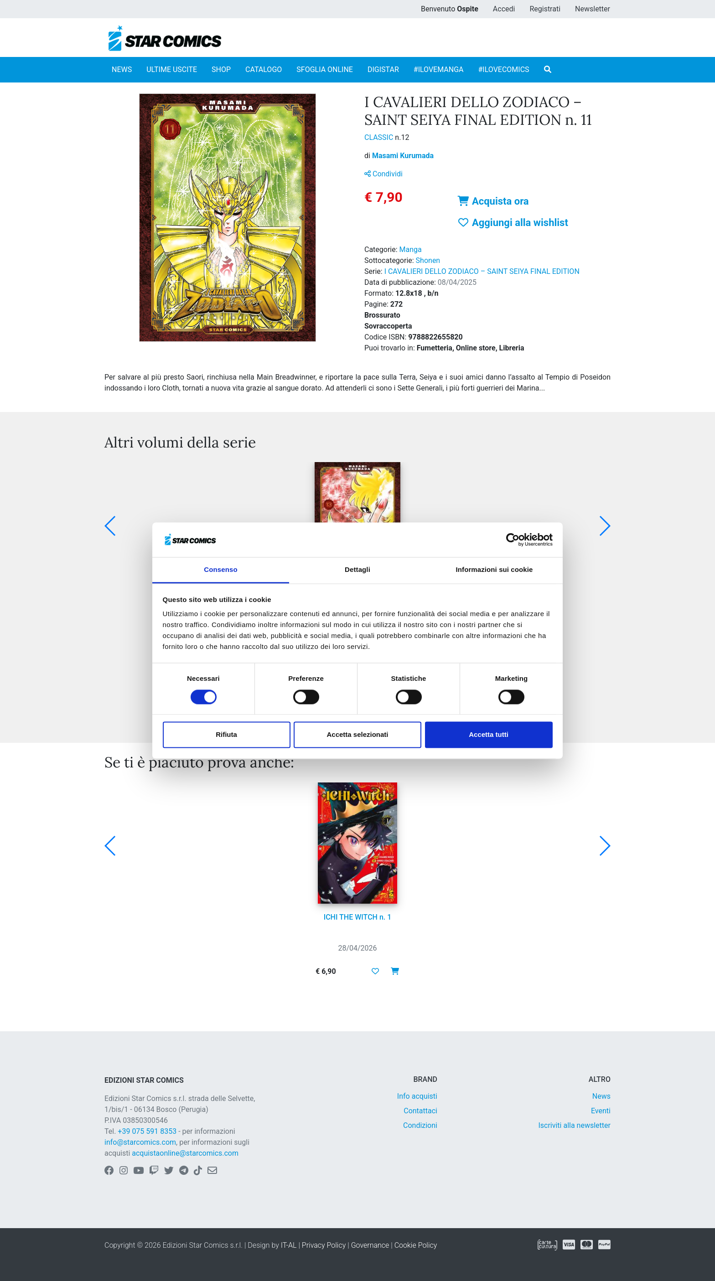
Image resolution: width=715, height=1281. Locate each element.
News (601, 1096)
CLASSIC (379, 137)
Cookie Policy (415, 1245)
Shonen (428, 260)
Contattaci (420, 1110)
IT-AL (289, 1245)
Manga (410, 249)
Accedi (504, 9)
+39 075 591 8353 (147, 1131)
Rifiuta (226, 735)
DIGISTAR (383, 69)
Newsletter (592, 9)
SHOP (221, 69)
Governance (370, 1245)
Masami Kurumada (403, 155)
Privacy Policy (324, 1245)
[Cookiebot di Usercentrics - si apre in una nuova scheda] (513, 539)
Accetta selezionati (357, 735)
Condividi (383, 174)
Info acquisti (417, 1096)
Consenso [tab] (220, 570)
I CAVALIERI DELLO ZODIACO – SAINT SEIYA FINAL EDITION (482, 271)
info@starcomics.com (140, 1142)
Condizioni (420, 1125)
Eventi (601, 1110)
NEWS (122, 69)
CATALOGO (263, 69)
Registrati (544, 9)
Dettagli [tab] (357, 570)
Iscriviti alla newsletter (574, 1125)
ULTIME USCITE (171, 69)
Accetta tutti (488, 735)
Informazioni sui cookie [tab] (494, 570)
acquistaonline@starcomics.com (185, 1153)
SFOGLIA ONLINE (324, 69)
